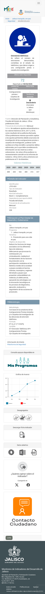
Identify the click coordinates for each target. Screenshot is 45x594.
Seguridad (11, 21)
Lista (9, 538)
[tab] (22, 179)
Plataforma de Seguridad (16, 344)
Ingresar (36, 587)
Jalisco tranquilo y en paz (21, 19)
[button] (22, 179)
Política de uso (24, 587)
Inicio (7, 19)
